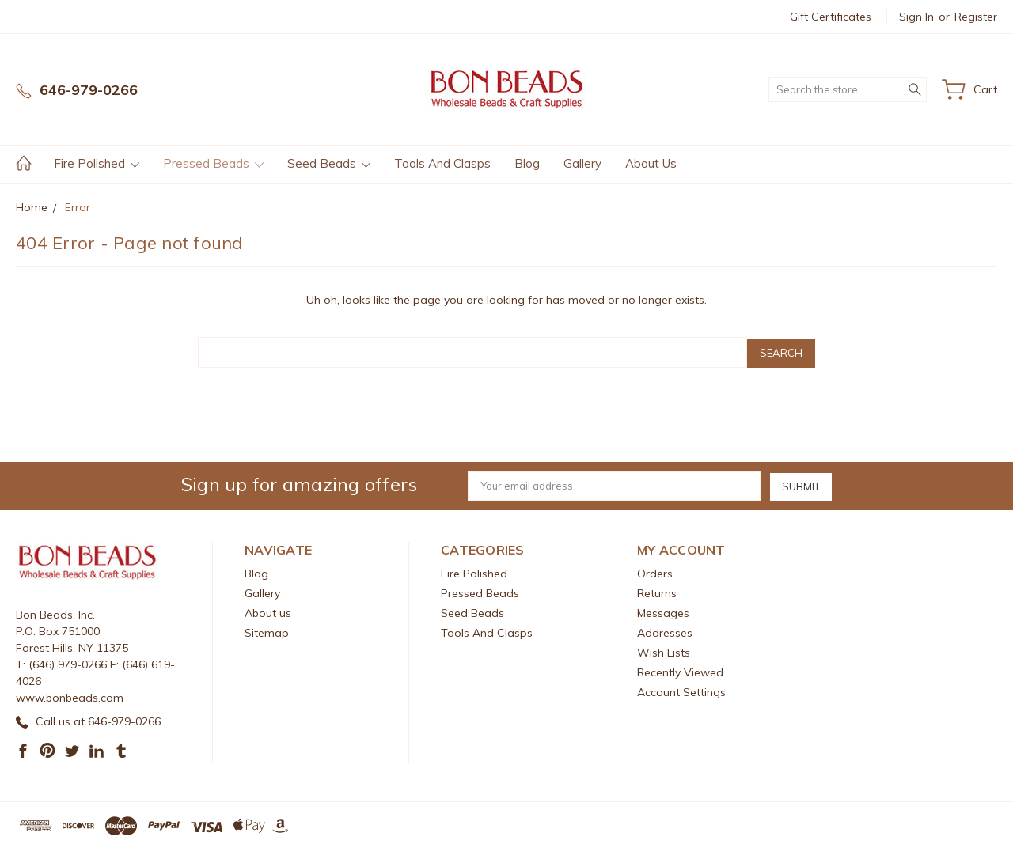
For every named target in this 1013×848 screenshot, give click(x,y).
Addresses (664, 631)
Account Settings (681, 690)
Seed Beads (328, 163)
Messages (663, 611)
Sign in (916, 16)
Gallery (582, 163)
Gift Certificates (830, 16)
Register (975, 16)
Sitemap (267, 631)
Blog (527, 163)
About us (651, 163)
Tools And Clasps (442, 163)
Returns (657, 592)
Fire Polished (96, 163)
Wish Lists (663, 651)
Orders (655, 572)
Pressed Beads (213, 163)
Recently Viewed (680, 671)
